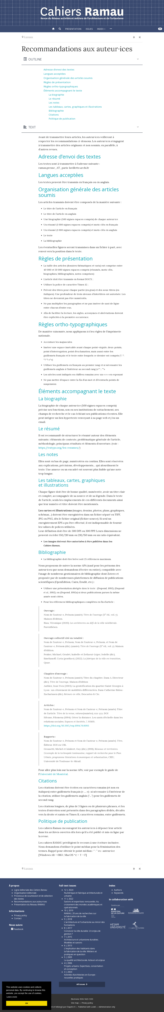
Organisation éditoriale (25, 892)
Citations (54, 114)
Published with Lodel (87, 1007)
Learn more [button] (12, 997)
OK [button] (26, 1003)
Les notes (54, 102)
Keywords (118, 892)
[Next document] (139, 37)
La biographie (56, 94)
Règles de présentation (57, 82)
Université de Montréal (54, 774)
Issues (89, 28)
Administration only (107, 1007)
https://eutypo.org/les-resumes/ (59, 447)
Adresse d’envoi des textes (59, 69)
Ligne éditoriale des (30, 890)
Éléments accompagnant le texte (63, 90)
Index (101, 28)
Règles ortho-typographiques (61, 86)
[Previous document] (134, 37)
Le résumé (54, 98)
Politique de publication (62, 118)
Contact (18, 918)
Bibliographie (56, 110)
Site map (75, 1003)
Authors (118, 890)
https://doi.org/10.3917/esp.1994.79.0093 (66, 725)
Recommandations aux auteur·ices (30, 901)
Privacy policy (20, 915)
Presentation (73, 28)
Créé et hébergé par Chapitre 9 (62, 1007)
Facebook (18, 929)
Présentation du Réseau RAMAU (29, 904)
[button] (60, 29)
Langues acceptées (55, 73)
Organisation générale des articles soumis (68, 78)
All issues (82, 984)
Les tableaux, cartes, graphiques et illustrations (75, 106)
